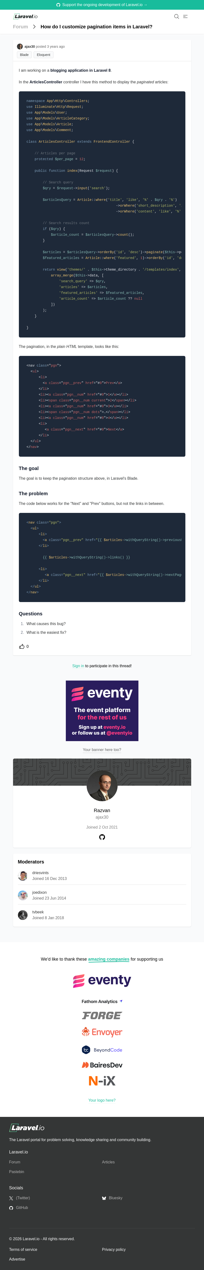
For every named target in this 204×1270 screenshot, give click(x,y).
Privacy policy (114, 1249)
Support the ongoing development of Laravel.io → (101, 5)
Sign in (78, 666)
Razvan (102, 814)
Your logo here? (101, 1100)
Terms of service (23, 1249)
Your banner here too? (102, 750)
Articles (108, 1162)
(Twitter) (19, 1198)
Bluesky (112, 1198)
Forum (20, 26)
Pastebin (16, 1172)
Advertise (17, 1259)
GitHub (18, 1208)
